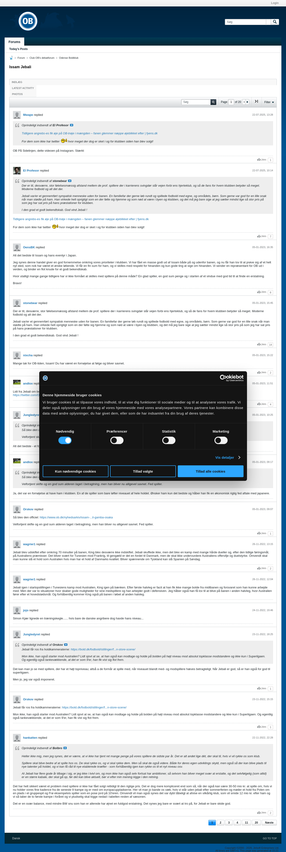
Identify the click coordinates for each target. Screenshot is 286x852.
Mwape (28, 115)
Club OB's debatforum (42, 57)
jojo (25, 610)
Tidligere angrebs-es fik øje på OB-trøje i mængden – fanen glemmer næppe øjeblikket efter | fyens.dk (90, 133)
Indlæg (17, 82)
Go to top (270, 838)
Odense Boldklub (68, 57)
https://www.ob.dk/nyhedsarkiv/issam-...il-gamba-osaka (76, 517)
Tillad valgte (143, 471)
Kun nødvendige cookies (75, 471)
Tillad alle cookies (210, 471)
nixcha (28, 355)
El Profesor (31, 170)
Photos (17, 94)
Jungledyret (31, 415)
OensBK (29, 247)
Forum (21, 57)
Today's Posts (18, 49)
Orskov (28, 509)
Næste (269, 822)
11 (246, 822)
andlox (28, 383)
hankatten (30, 737)
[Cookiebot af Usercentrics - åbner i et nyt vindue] (223, 378)
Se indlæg (71, 125)
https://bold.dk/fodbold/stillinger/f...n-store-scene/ (103, 649)
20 (256, 822)
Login (275, 3)
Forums (14, 42)
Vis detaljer (224, 457)
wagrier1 (29, 544)
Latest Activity (23, 88)
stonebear (30, 303)
